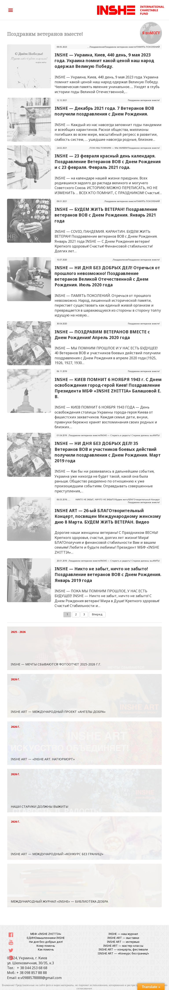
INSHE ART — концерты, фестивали (123, 949)
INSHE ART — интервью (123, 942)
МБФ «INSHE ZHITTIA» (45, 934)
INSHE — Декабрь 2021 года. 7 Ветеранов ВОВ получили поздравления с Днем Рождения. (104, 111)
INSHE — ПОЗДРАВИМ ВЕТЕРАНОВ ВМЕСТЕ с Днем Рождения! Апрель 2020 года (102, 334)
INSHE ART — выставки (123, 938)
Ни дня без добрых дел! (46, 942)
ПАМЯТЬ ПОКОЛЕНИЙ (148, 46)
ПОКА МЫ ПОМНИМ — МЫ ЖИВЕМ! (109, 147)
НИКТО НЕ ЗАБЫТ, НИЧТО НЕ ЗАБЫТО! (95, 499)
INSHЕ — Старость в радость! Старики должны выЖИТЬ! (130, 435)
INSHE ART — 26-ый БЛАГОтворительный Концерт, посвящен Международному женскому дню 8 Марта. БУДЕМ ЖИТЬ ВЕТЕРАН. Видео (108, 516)
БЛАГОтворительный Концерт (144, 499)
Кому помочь (46, 946)
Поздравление (97, 46)
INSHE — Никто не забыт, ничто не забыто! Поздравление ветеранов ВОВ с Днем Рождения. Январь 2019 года (108, 574)
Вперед (97, 614)
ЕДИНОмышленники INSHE (46, 938)
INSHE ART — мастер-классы (123, 946)
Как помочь (46, 949)
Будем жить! (122, 499)
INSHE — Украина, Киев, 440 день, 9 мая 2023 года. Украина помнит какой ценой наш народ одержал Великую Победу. (104, 60)
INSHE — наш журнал (123, 934)
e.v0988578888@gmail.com (40, 977)
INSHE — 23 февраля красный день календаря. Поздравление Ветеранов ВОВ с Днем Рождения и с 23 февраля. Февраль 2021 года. (108, 161)
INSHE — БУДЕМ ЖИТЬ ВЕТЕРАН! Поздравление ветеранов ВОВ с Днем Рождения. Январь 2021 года (106, 214)
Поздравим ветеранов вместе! (120, 46)
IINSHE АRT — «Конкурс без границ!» (123, 953)
